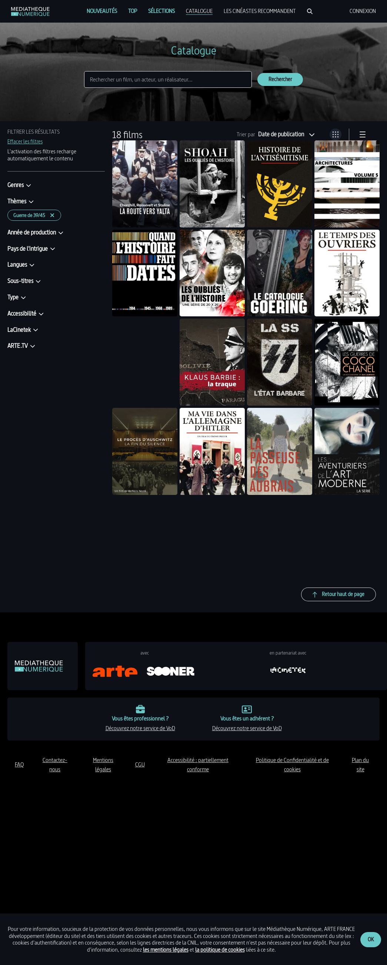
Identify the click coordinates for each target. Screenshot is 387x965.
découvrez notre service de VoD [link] (140, 728)
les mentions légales (166, 950)
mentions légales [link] (103, 764)
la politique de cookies (220, 950)
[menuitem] (102, 11)
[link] (30, 11)
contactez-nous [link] (55, 764)
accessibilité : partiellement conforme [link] (197, 764)
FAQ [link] (19, 764)
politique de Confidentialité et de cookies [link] (292, 764)
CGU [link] (140, 764)
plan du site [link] (360, 764)
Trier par (246, 134)
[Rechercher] (310, 11)
